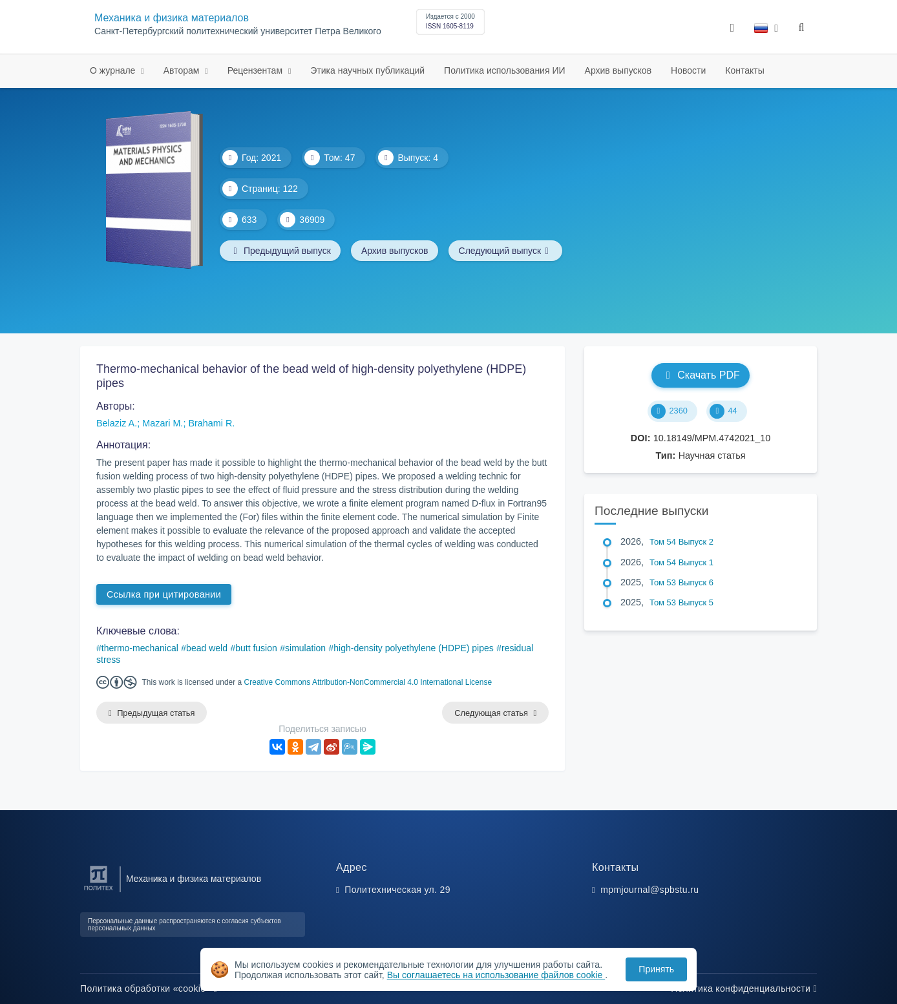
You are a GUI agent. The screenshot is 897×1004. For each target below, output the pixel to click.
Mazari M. (162, 423)
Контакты (744, 70)
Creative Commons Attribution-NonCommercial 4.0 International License (368, 682)
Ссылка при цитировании (164, 594)
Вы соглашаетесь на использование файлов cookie (496, 975)
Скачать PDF (700, 375)
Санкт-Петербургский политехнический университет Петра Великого (237, 31)
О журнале (114, 70)
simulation (305, 648)
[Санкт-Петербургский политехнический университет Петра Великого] (98, 890)
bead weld (206, 648)
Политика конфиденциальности (744, 988)
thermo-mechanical (139, 648)
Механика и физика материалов (171, 17)
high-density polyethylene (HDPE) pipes (413, 648)
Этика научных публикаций (367, 70)
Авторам (183, 70)
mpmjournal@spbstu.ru (649, 889)
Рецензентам (256, 70)
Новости (688, 70)
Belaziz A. (116, 423)
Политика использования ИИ (504, 70)
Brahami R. (211, 423)
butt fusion (256, 648)
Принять (656, 969)
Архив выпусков (618, 70)
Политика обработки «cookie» (148, 988)
